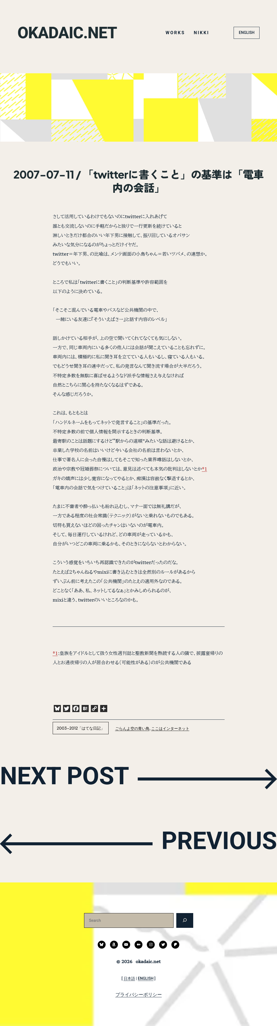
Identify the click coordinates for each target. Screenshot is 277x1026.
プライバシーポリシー (138, 994)
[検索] (184, 920)
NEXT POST (70, 778)
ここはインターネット (170, 728)
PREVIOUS (214, 842)
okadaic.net (70, 32)
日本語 (129, 978)
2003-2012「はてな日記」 (81, 727)
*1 (204, 469)
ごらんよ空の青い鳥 (132, 728)
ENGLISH (246, 32)
